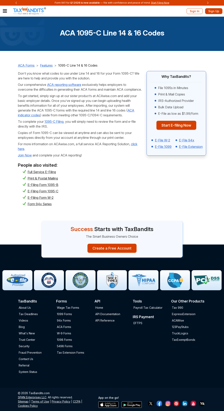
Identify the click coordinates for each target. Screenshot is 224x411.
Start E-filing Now (176, 125)
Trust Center (27, 339)
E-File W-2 (162, 140)
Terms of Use (40, 401)
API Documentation (107, 314)
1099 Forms (64, 314)
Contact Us (26, 359)
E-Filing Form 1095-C (43, 191)
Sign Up (213, 11)
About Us (25, 307)
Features (46, 65)
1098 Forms (64, 339)
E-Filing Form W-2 (40, 198)
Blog (22, 327)
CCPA (76, 401)
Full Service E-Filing (42, 172)
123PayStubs (180, 327)
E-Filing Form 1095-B (43, 185)
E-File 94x (186, 140)
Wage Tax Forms (68, 307)
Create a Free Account (112, 248)
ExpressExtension (183, 314)
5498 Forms (65, 346)
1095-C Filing (54, 122)
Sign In (194, 11)
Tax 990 (177, 307)
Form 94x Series (40, 204)
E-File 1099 (163, 147)
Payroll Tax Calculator (148, 307)
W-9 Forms (64, 333)
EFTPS (138, 323)
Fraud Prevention (30, 352)
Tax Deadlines (28, 314)
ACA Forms (26, 65)
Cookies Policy (28, 405)
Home (99, 307)
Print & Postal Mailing (43, 178)
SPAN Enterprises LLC (32, 397)
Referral (24, 365)
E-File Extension (191, 147)
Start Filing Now (160, 2)
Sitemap (23, 401)
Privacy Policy (61, 401)
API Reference (105, 320)
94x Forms (64, 320)
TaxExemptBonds (183, 339)
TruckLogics (180, 333)
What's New (27, 333)
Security (24, 346)
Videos (23, 320)
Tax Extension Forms (70, 352)
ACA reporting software (64, 85)
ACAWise (178, 320)
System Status (28, 371)
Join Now (25, 155)
